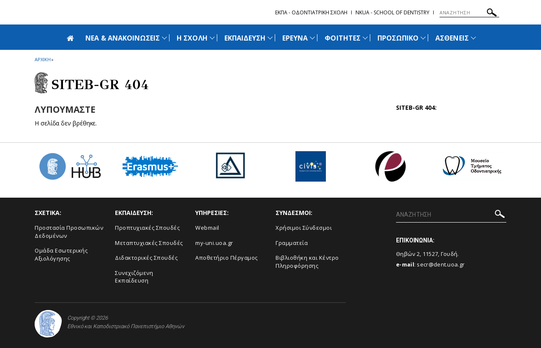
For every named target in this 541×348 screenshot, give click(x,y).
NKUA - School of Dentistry (392, 12)
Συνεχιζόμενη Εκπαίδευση (134, 277)
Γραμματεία (292, 243)
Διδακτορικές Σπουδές (146, 257)
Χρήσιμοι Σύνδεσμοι (304, 227)
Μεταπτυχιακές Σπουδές (149, 243)
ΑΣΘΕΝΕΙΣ (451, 38)
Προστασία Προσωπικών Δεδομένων (69, 231)
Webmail (207, 227)
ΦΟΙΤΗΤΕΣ (342, 38)
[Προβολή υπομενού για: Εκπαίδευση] (270, 38)
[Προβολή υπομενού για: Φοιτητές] (365, 38)
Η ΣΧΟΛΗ (192, 38)
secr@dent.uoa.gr (440, 264)
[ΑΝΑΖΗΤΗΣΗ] (469, 12)
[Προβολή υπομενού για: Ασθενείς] (473, 38)
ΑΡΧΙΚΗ (42, 59)
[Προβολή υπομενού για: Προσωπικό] (423, 38)
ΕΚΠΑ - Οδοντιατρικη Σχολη (311, 12)
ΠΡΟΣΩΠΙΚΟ (397, 38)
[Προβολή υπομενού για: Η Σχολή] (212, 38)
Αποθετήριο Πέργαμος (226, 257)
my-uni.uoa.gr (214, 243)
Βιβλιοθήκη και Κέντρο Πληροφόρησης (307, 261)
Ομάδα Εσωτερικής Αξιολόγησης (61, 254)
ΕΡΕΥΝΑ (295, 38)
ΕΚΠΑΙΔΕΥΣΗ (245, 38)
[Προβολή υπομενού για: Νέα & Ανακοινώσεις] (164, 38)
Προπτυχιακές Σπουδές (147, 227)
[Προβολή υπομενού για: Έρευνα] (312, 38)
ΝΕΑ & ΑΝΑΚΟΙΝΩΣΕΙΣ (122, 38)
